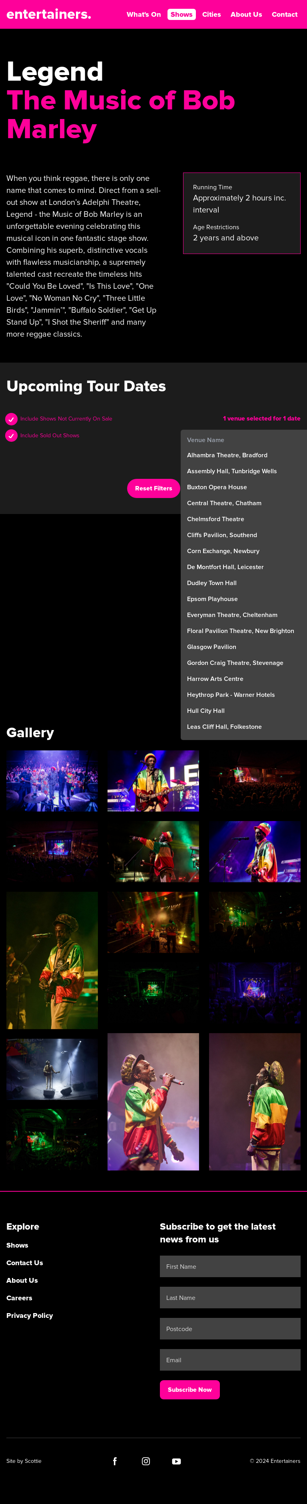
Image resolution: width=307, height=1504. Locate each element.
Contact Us (24, 1261)
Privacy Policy (29, 1314)
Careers (19, 1296)
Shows (182, 14)
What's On (144, 14)
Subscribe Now (190, 1389)
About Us (246, 14)
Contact (284, 14)
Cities (211, 14)
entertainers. (49, 14)
